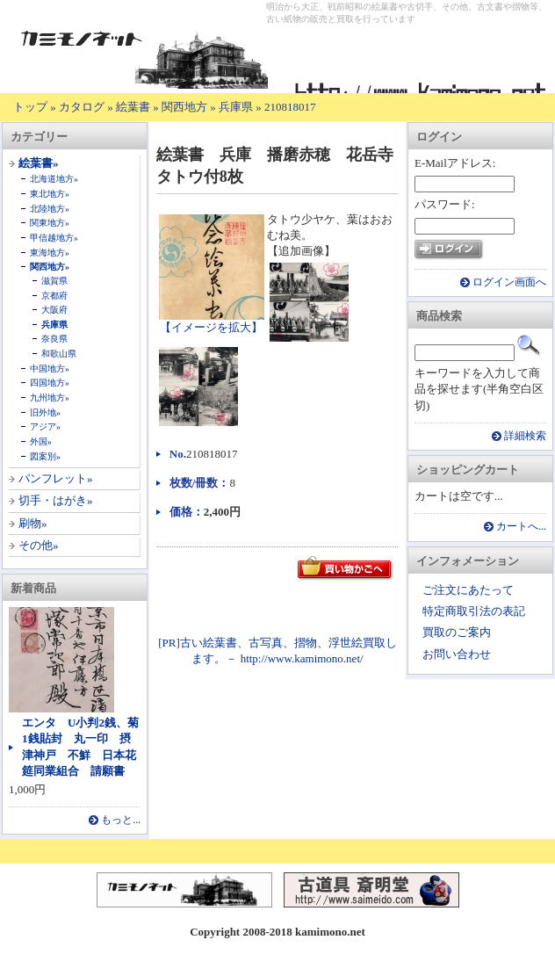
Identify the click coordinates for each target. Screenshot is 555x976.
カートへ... (521, 526)
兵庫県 (236, 106)
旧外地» (45, 412)
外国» (41, 441)
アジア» (45, 426)
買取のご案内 (456, 632)
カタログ (82, 106)
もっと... (121, 820)
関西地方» (49, 266)
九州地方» (49, 397)
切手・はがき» (55, 500)
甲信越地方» (54, 237)
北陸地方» (49, 208)
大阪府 (54, 309)
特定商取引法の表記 (473, 611)
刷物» (32, 523)
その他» (38, 545)
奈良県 (54, 338)
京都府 (54, 295)
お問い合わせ (456, 654)
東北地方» (49, 194)
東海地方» (49, 252)
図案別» (45, 456)
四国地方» (49, 382)
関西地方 (184, 106)
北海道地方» (54, 179)
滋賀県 (54, 281)
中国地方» (49, 368)
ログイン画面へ (509, 282)
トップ (30, 106)
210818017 (290, 106)
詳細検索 (525, 436)
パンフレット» (55, 478)
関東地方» (49, 223)
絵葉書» (38, 163)
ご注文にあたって (468, 589)
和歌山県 (58, 353)
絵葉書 (133, 106)
